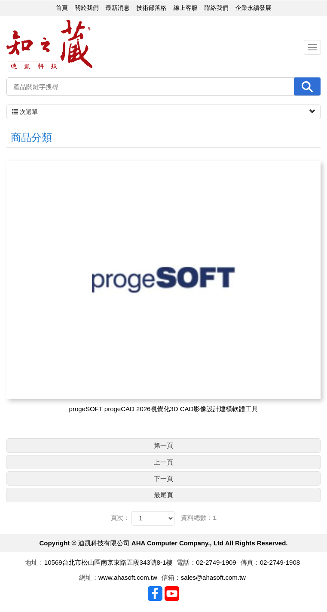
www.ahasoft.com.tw (127, 577)
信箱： (171, 577)
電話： (186, 562)
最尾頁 (163, 494)
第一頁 (163, 445)
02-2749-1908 (280, 562)
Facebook (155, 593)
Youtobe (172, 593)
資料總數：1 (199, 517)
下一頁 (163, 478)
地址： (34, 562)
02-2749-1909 (216, 562)
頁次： (120, 517)
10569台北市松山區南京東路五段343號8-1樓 (108, 562)
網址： (88, 577)
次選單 (163, 112)
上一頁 (163, 462)
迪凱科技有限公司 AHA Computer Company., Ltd (49, 44)
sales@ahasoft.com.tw (213, 577)
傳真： (250, 562)
